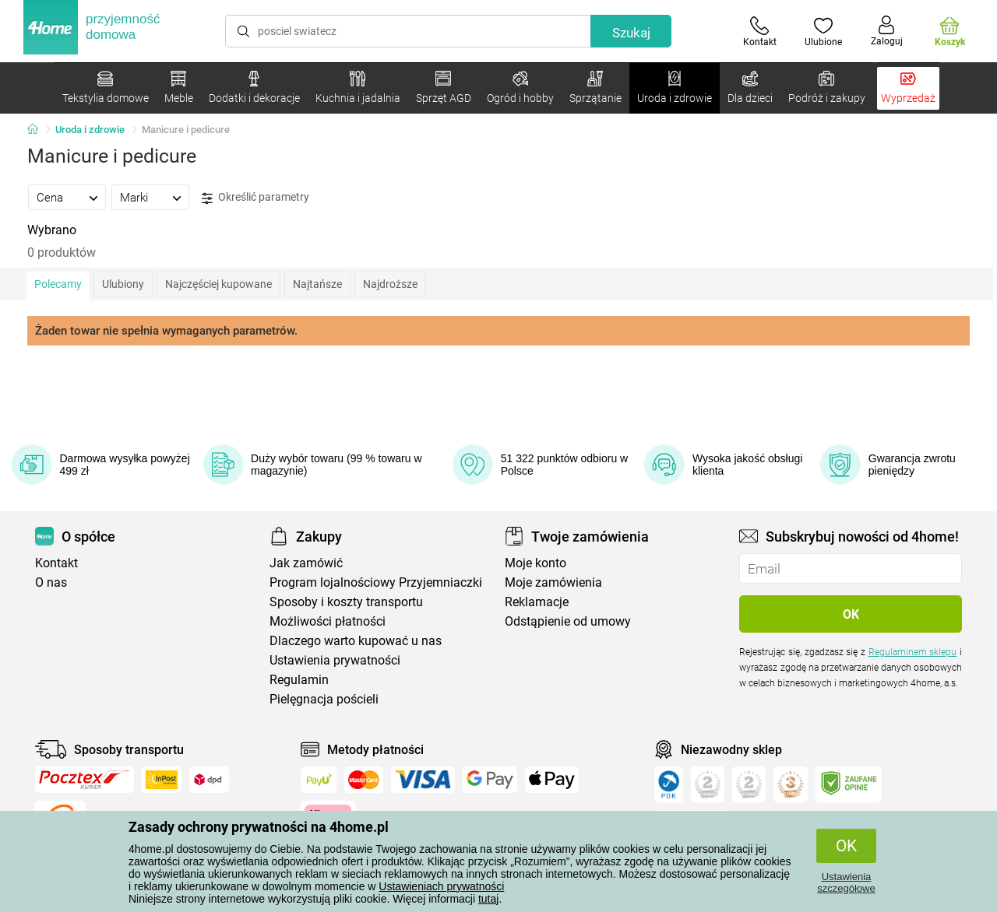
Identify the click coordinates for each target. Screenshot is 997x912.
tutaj (488, 899)
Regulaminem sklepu (912, 652)
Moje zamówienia (553, 582)
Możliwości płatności (328, 621)
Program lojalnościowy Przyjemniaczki (376, 582)
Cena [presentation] (50, 198)
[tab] (67, 197)
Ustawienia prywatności (335, 660)
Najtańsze (317, 284)
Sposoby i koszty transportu (346, 602)
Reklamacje (537, 602)
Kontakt (56, 563)
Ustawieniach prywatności (441, 886)
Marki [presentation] (134, 198)
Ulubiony (123, 284)
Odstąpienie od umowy (568, 621)
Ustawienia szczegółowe (846, 882)
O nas (51, 582)
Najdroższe (390, 284)
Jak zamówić (306, 563)
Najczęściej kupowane (218, 284)
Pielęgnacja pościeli (324, 699)
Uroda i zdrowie (90, 129)
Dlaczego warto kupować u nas (356, 641)
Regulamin (299, 680)
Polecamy (58, 284)
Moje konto (535, 563)
